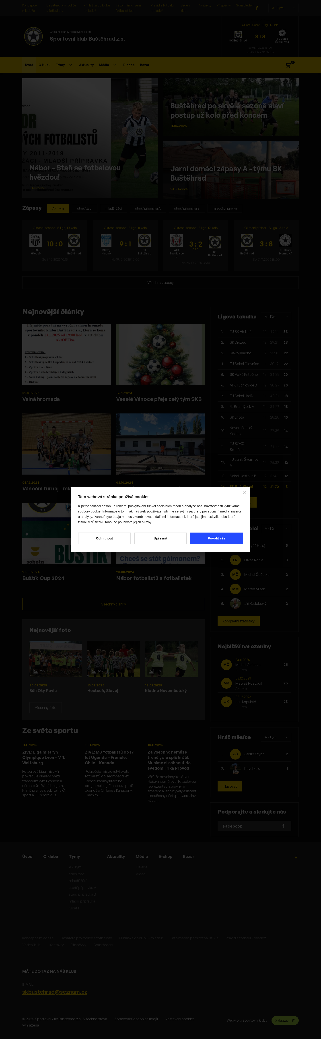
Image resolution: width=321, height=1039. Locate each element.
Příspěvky (224, 5)
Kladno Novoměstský (166, 690)
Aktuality (86, 65)
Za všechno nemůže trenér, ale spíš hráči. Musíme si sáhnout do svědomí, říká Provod (169, 760)
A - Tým (283, 8)
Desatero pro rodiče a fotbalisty (86, 938)
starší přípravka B (187, 208)
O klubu (45, 65)
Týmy (64, 65)
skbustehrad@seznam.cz (54, 991)
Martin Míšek (254, 589)
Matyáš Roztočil (248, 683)
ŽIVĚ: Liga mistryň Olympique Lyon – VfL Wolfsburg (43, 757)
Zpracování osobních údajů (136, 1019)
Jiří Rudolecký (255, 603)
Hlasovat (230, 786)
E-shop (129, 65)
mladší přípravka (225, 208)
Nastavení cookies (180, 1019)
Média (107, 65)
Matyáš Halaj (254, 545)
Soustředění (245, 5)
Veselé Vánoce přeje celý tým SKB (159, 399)
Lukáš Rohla (253, 560)
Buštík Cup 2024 (43, 578)
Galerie (141, 867)
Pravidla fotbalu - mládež (246, 938)
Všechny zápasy (160, 282)
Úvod (29, 65)
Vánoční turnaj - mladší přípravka (63, 488)
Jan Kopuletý (245, 702)
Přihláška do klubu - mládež (141, 938)
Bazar (144, 65)
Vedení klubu (32, 945)
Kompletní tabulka (237, 502)
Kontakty (204, 5)
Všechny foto (45, 707)
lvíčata (74, 908)
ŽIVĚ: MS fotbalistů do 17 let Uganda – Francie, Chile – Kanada (109, 757)
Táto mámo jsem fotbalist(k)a (194, 938)
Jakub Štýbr (254, 754)
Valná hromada (41, 399)
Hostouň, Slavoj (102, 690)
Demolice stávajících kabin (149, 488)
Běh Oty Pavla (43, 690)
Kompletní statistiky (239, 621)
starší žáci (84, 208)
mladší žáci (113, 208)
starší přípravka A (148, 208)
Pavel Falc (252, 768)
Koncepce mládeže (38, 938)
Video (141, 874)
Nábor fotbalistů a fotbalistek (154, 578)
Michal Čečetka (257, 574)
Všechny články (113, 604)
